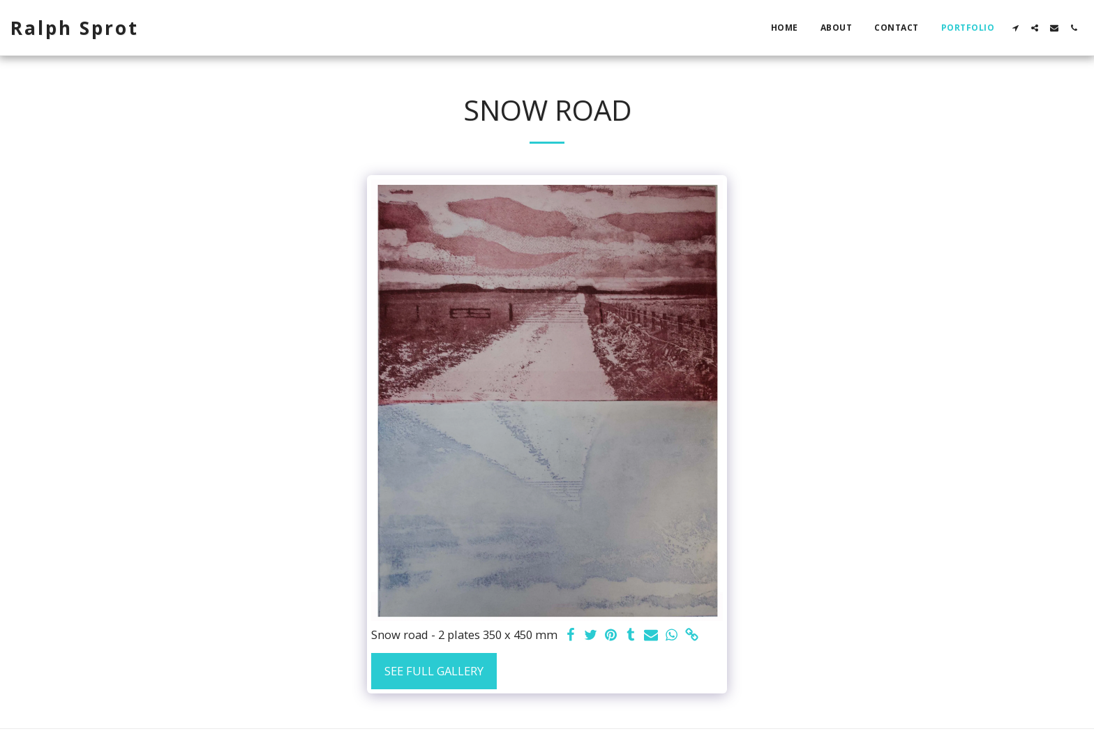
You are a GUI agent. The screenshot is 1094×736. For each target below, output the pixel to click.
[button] (1015, 28)
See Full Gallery (434, 671)
